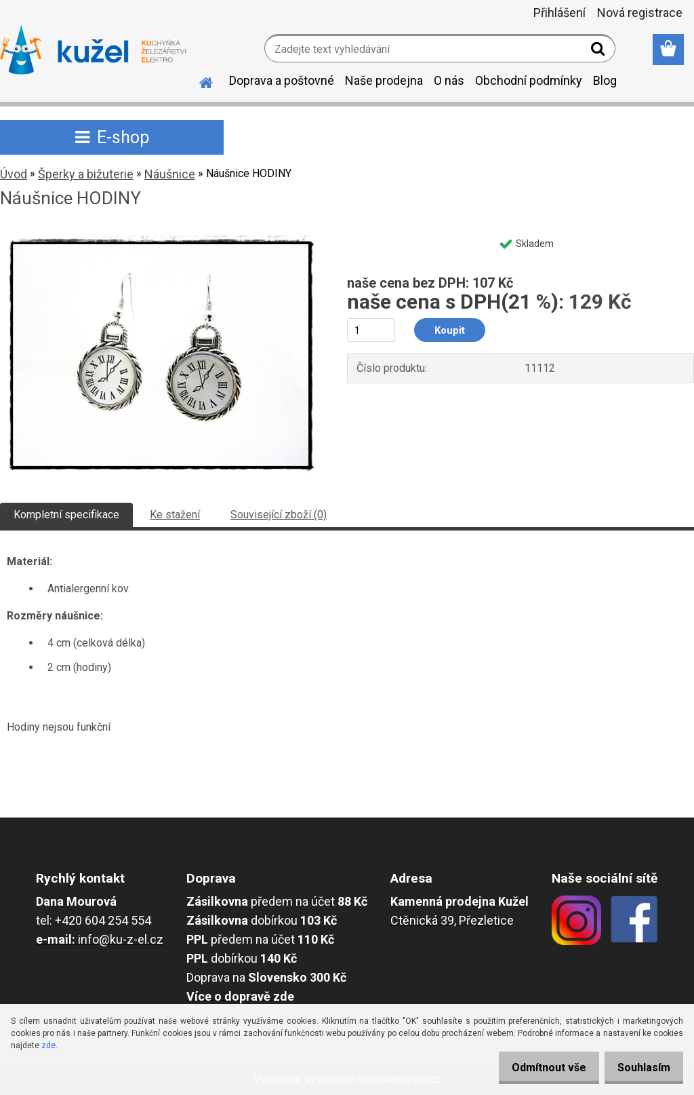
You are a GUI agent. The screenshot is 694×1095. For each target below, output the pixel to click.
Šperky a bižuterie (86, 174)
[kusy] (371, 330)
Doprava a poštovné (281, 80)
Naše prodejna (384, 80)
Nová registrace (639, 12)
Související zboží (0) (278, 514)
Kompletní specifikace (66, 514)
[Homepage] (198, 80)
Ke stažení (175, 514)
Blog (605, 80)
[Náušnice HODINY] (161, 235)
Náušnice (169, 174)
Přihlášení (559, 12)
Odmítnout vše (536, 1067)
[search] (599, 51)
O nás (449, 80)
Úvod (13, 174)
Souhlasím (639, 1067)
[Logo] (93, 50)
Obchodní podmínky (528, 80)
